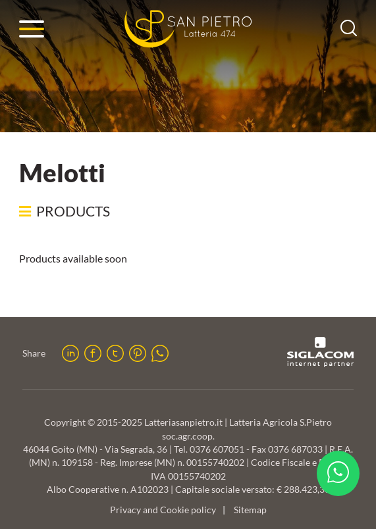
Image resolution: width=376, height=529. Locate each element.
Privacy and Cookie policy (163, 510)
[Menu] (31, 29)
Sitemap (250, 510)
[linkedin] (70, 353)
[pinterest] (137, 353)
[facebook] (92, 353)
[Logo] (188, 29)
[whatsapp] (160, 353)
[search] (348, 32)
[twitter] (115, 353)
